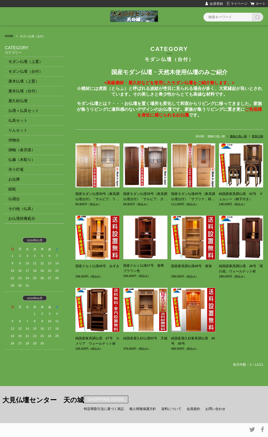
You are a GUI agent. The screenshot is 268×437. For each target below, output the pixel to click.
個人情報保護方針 (142, 409)
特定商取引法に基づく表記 (104, 409)
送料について (171, 409)
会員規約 (193, 409)
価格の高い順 (238, 136)
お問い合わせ (215, 409)
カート (261, 4)
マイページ (239, 4)
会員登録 (216, 4)
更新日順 (257, 136)
